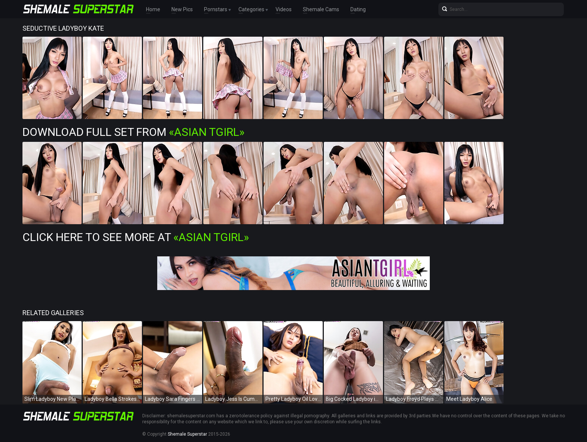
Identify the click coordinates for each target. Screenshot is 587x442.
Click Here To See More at (135, 237)
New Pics (182, 9)
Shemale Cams (321, 9)
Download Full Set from (133, 131)
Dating (358, 9)
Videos (284, 9)
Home (153, 9)
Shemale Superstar (187, 434)
